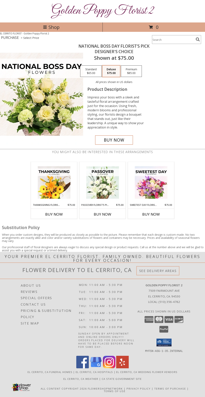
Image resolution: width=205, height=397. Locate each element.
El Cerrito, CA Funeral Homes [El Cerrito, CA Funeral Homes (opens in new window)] (50, 372)
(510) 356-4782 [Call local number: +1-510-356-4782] (169, 302)
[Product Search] (173, 39)
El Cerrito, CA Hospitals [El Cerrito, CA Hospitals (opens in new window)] (94, 372)
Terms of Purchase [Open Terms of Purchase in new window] (170, 388)
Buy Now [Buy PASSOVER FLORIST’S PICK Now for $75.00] (102, 214)
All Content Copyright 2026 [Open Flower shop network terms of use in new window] (64, 388)
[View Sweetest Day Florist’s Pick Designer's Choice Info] (151, 182)
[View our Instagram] (109, 367)
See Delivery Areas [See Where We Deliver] (158, 271)
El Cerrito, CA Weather (80, 378)
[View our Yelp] (122, 367)
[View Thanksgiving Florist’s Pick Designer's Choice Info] (54, 182)
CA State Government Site (122, 378)
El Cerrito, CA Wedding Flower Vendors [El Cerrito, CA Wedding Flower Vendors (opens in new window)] (146, 372)
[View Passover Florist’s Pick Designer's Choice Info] (102, 182)
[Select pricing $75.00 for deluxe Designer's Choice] (111, 71)
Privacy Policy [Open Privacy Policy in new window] (139, 388)
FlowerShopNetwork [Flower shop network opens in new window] (105, 388)
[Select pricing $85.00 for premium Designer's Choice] (131, 71)
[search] (198, 39)
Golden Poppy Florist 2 (102, 11)
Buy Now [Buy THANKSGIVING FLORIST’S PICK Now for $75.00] (54, 214)
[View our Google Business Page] (96, 367)
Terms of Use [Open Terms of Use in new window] (115, 391)
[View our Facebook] (82, 367)
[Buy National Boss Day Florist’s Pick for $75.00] (114, 140)
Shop (51, 27)
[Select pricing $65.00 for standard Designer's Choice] (91, 71)
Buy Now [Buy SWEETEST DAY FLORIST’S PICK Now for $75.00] (151, 214)
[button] (164, 342)
